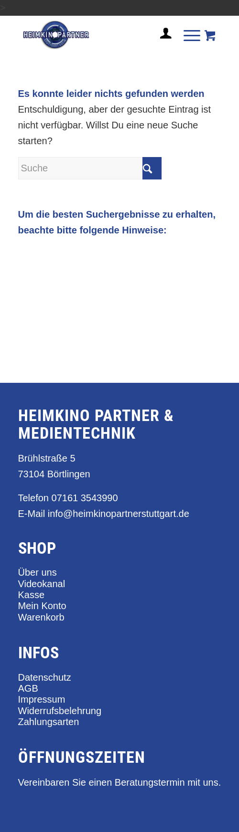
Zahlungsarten (48, 721)
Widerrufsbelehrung (60, 711)
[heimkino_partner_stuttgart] (99, 35)
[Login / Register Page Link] (162, 45)
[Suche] (90, 168)
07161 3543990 (85, 498)
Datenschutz (44, 677)
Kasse (31, 595)
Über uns (37, 572)
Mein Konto (42, 605)
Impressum (41, 699)
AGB (28, 688)
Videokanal (41, 584)
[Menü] (187, 35)
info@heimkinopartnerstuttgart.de (118, 513)
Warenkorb (41, 617)
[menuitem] (162, 37)
